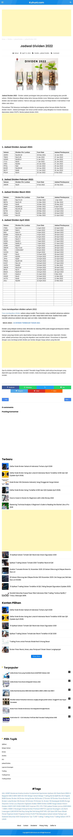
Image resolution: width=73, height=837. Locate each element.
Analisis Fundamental (31, 793)
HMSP (10, 806)
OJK (48, 811)
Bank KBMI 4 (65, 793)
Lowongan (6, 811)
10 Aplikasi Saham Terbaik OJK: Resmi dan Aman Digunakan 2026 (33, 555)
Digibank (28, 804)
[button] (53, 391)
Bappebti (5, 796)
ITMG (45, 806)
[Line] (62, 387)
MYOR (16, 811)
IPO (3, 759)
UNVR (4, 819)
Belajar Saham (6, 748)
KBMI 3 (11, 809)
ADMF (8, 793)
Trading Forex (6, 775)
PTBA (37, 814)
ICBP (14, 806)
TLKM (35, 817)
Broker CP (41, 798)
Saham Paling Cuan (60, 814)
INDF (27, 806)
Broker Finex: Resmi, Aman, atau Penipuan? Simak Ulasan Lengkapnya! (35, 649)
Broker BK (33, 798)
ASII (55, 793)
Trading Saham (6, 778)
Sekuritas (12, 817)
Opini (52, 811)
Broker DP (49, 798)
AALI (3, 793)
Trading (4, 771)
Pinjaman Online (24, 814)
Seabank (5, 817)
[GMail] (36, 391)
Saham (50, 814)
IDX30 (18, 806)
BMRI (4, 798)
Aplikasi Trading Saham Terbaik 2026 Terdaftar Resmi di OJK (31, 563)
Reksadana (43, 814)
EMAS (39, 804)
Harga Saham (57, 804)
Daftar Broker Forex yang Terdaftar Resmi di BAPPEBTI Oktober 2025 (30, 673)
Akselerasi (14, 793)
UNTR (68, 817)
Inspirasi (33, 806)
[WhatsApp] (28, 387)
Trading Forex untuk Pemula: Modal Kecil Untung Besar (30, 641)
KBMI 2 (5, 809)
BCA (23, 796)
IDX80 (23, 806)
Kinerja (24, 809)
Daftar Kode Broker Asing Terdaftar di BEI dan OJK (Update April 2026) (35, 490)
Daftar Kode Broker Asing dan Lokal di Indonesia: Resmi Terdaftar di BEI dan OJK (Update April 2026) (39, 474)
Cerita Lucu (13, 804)
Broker (4, 752)
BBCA (11, 796)
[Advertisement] (36, 23)
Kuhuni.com (36, 832)
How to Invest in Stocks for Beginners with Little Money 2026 (32, 498)
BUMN (62, 801)
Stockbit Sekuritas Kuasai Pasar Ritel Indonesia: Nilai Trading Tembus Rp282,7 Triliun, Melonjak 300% (38, 594)
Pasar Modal (62, 811)
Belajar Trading (44, 796)
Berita (52, 796)
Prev (6, 399)
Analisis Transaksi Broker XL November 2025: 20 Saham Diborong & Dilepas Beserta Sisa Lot (40, 570)
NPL (45, 811)
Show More (36, 656)
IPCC (38, 806)
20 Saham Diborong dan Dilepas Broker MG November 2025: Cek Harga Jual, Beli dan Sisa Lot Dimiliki (40, 578)
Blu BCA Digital (64, 796)
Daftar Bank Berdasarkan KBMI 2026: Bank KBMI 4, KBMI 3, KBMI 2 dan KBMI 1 (32, 691)
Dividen (36, 53)
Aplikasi (4, 744)
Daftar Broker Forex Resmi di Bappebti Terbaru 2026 (25, 682)
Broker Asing (24, 798)
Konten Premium (34, 809)
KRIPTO (43, 809)
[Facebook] (10, 387)
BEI (26, 796)
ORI (56, 811)
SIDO (17, 817)
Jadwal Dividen (45, 53)
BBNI (15, 796)
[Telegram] (19, 391)
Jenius (60, 806)
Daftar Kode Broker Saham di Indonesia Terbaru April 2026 (31, 466)
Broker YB (47, 801)
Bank (59, 793)
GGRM (49, 804)
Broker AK (15, 798)
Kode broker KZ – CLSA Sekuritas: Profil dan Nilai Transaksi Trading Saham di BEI (33, 717)
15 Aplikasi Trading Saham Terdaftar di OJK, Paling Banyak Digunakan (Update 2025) (40, 586)
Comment (56, 53)
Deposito (21, 804)
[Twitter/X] (45, 387)
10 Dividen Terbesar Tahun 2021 (26, 323)
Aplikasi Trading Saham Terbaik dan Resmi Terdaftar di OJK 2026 (33, 634)
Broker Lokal (6, 801)
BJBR (56, 796)
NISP (42, 811)
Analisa (20, 793)
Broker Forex (58, 798)
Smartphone (24, 817)
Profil (32, 814)
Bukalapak (55, 801)
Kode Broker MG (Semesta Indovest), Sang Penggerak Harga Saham (34, 482)
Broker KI (66, 798)
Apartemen (43, 793)
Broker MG (16, 801)
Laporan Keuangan (7, 767)
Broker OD (24, 801)
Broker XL (39, 801)
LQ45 (12, 811)
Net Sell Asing (35, 811)
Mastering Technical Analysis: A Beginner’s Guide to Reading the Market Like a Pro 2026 (39, 506)
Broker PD (32, 801)
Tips (30, 817)
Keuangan (18, 809)
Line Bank (64, 809)
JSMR (65, 806)
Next (67, 399)
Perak (4, 814)
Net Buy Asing (24, 811)
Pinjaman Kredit (12, 814)
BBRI (19, 796)
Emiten (44, 804)
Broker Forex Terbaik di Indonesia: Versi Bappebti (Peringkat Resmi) (29, 708)
